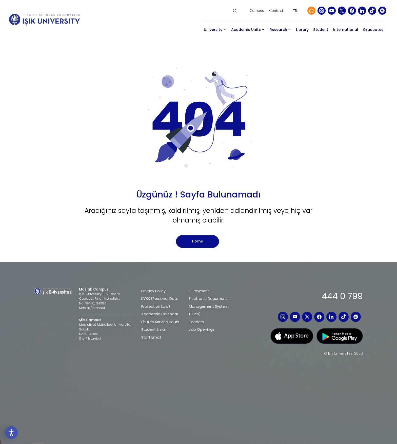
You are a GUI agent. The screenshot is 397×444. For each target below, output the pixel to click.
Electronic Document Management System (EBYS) (209, 306)
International (345, 29)
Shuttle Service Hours (160, 321)
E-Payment (199, 291)
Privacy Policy (153, 291)
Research (278, 29)
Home (197, 241)
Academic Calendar (159, 314)
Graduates (373, 29)
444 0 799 (342, 296)
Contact (276, 11)
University (213, 29)
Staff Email (151, 337)
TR (295, 10)
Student (320, 29)
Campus (257, 11)
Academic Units (246, 29)
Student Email (153, 329)
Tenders (196, 321)
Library (302, 29)
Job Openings (202, 329)
